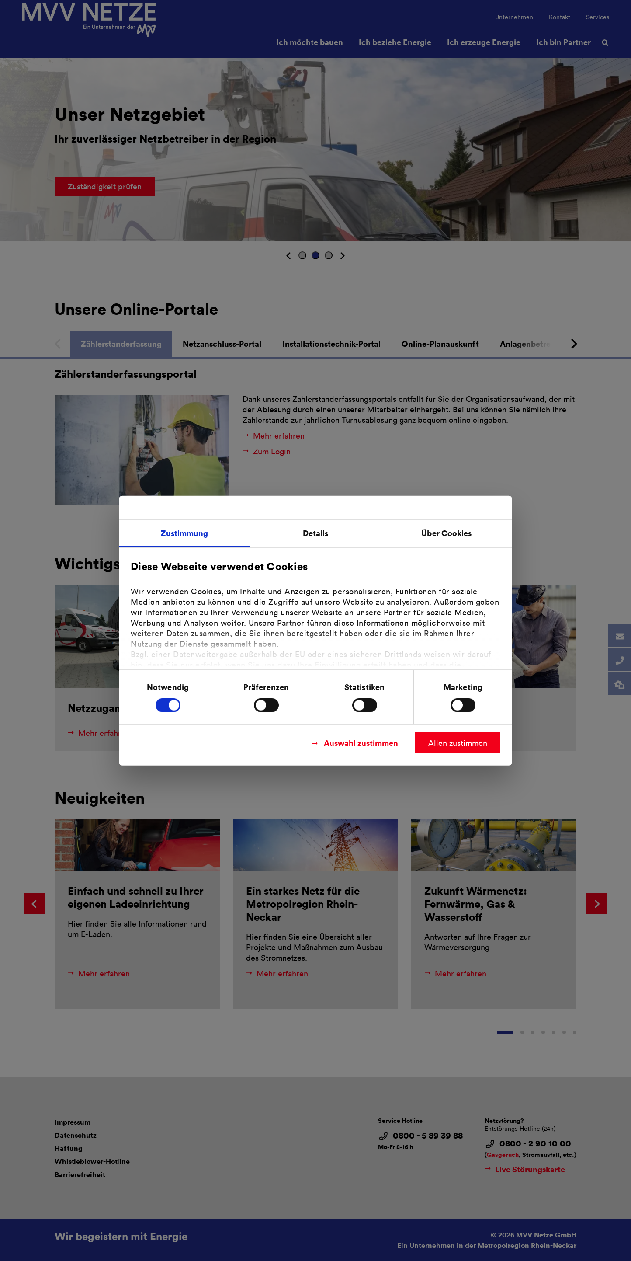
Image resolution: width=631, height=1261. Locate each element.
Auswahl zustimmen (361, 742)
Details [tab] (316, 532)
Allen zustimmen (457, 742)
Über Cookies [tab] (446, 532)
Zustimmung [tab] (184, 532)
